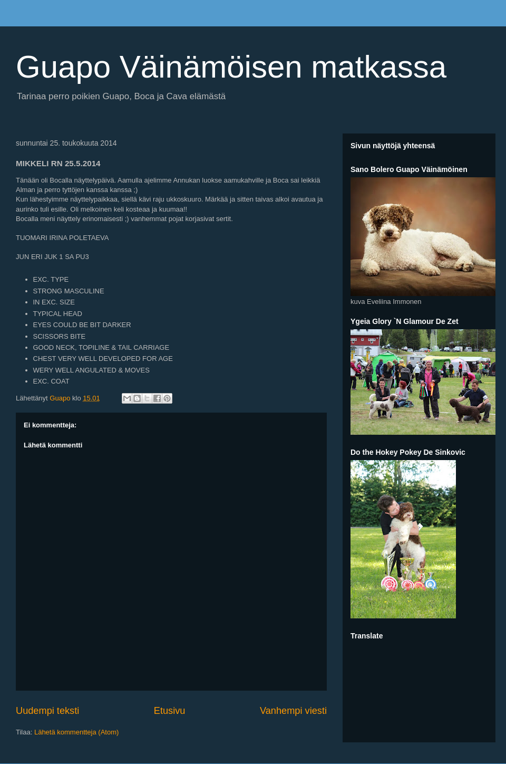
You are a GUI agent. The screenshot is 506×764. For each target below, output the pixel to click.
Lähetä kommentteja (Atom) (76, 732)
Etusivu (170, 710)
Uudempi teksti (47, 710)
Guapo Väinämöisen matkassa (231, 66)
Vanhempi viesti (293, 710)
